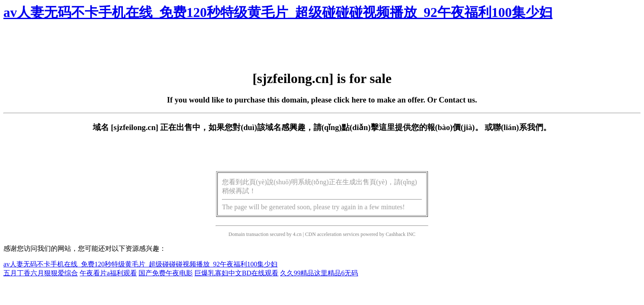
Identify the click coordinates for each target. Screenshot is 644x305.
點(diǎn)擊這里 (367, 127)
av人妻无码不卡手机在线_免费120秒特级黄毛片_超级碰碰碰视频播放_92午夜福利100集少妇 (277, 12)
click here (350, 99)
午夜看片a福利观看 (108, 273)
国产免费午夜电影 (166, 273)
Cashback (395, 234)
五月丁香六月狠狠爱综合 (40, 273)
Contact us (457, 99)
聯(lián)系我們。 (522, 127)
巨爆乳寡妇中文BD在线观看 (236, 273)
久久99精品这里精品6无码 (319, 273)
